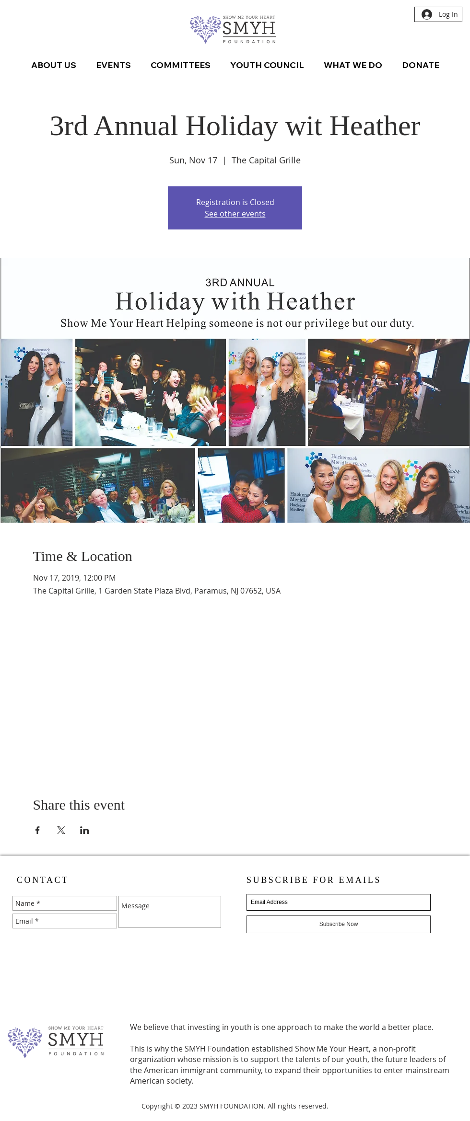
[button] (113, 65)
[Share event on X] (61, 830)
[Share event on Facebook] (37, 830)
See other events (235, 213)
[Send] (212, 938)
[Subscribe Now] (339, 924)
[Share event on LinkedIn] (84, 830)
